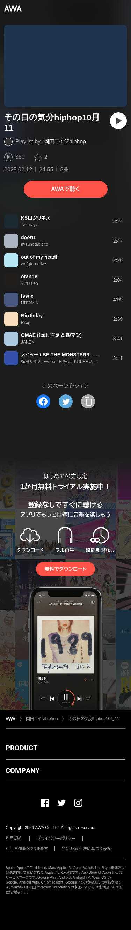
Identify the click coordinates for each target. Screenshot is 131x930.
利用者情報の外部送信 (27, 848)
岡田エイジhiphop (64, 142)
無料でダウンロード (65, 569)
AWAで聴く (65, 189)
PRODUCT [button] (21, 748)
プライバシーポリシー (56, 838)
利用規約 (14, 838)
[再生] (118, 120)
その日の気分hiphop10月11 (93, 718)
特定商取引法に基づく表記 (86, 848)
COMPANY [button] (22, 770)
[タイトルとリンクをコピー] (88, 401)
